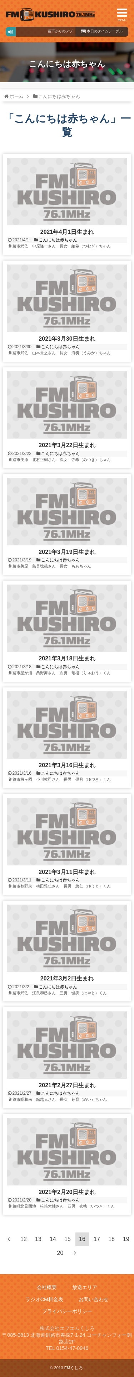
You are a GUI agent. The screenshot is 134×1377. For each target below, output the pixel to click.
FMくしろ (50, 14)
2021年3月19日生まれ (67, 552)
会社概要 (47, 1287)
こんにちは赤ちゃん (58, 239)
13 (38, 1239)
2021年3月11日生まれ (67, 872)
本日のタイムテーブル (102, 31)
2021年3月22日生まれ (67, 445)
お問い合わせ (94, 1299)
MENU (122, 14)
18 (111, 1239)
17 (97, 1239)
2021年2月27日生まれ (67, 1085)
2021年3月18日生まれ (67, 658)
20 (60, 1253)
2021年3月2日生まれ (67, 978)
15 (67, 1239)
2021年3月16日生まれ (67, 765)
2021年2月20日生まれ (67, 1192)
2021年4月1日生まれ (67, 232)
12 (23, 1239)
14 (53, 1239)
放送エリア (84, 1287)
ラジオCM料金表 (44, 1299)
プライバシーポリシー (67, 1311)
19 (126, 1239)
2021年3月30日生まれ (67, 339)
